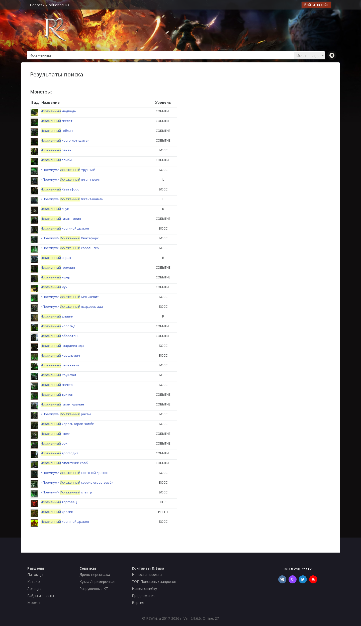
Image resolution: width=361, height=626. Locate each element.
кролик (57, 511)
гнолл (55, 433)
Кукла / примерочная (97, 581)
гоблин (57, 130)
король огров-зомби (67, 424)
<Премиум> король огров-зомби (77, 482)
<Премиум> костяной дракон (74, 472)
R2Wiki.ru (153, 618)
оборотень (60, 336)
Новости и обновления (49, 5)
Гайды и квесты (40, 595)
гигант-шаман (62, 404)
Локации (34, 588)
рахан (56, 150)
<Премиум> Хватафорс (70, 238)
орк (54, 443)
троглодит (59, 453)
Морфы (33, 602)
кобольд (58, 326)
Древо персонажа (94, 574)
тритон (57, 394)
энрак (56, 257)
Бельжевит (60, 365)
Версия (138, 602)
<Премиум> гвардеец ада (72, 306)
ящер (55, 277)
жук (54, 287)
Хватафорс (60, 189)
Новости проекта (147, 574)
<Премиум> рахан (66, 414)
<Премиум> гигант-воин (70, 179)
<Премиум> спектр (66, 492)
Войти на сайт (316, 4)
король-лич (60, 355)
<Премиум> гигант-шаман (72, 199)
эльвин (57, 316)
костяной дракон (65, 228)
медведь (58, 111)
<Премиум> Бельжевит (70, 296)
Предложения (143, 595)
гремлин (58, 267)
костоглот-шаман (65, 140)
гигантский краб (64, 463)
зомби (56, 160)
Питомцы (35, 574)
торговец (59, 502)
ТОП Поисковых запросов (154, 581)
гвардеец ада (62, 345)
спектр (57, 384)
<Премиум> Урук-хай (68, 169)
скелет (56, 121)
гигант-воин (61, 218)
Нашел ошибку (144, 588)
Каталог (34, 581)
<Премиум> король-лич (70, 248)
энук (55, 208)
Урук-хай (58, 375)
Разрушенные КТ (93, 588)
